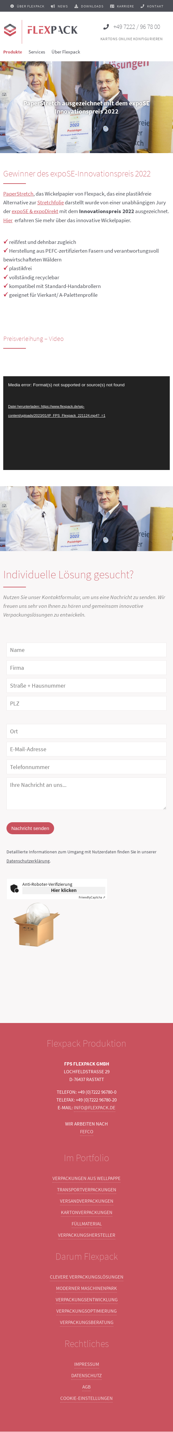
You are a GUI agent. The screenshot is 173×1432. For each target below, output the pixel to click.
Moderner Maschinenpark (86, 1288)
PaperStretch (18, 193)
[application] (86, 423)
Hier (8, 220)
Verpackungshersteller (86, 1235)
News (59, 6)
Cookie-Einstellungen (86, 1398)
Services (37, 52)
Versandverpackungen (86, 1201)
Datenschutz (86, 1376)
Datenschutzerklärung (28, 861)
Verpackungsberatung (86, 1322)
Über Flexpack (27, 6)
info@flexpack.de (94, 1108)
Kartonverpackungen (86, 1212)
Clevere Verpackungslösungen (86, 1277)
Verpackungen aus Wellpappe (86, 1178)
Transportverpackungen (86, 1190)
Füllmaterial (87, 1224)
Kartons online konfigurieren (131, 38)
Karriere (122, 6)
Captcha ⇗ (92, 898)
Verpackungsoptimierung (86, 1311)
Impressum (86, 1364)
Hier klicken (64, 890)
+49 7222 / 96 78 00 (131, 26)
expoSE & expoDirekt (35, 211)
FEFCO (86, 1132)
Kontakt (152, 6)
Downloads (89, 6)
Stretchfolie (50, 202)
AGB (86, 1387)
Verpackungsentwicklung (87, 1300)
